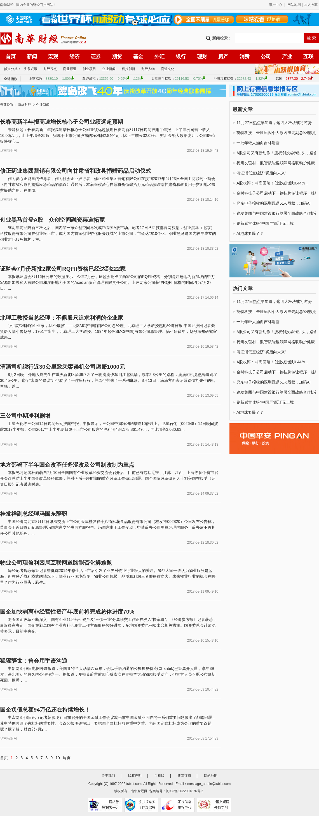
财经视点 (50, 69)
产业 (287, 56)
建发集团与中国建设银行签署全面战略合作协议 (277, 213)
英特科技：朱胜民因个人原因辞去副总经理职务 (277, 132)
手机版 (159, 776)
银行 (181, 56)
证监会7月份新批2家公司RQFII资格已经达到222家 (63, 269)
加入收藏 (311, 5)
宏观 (53, 56)
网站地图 (294, 5)
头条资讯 (30, 69)
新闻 (32, 56)
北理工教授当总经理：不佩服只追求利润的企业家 (61, 318)
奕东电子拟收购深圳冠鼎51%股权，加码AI (273, 203)
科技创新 (128, 69)
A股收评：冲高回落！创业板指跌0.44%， (272, 183)
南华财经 (6, 5)
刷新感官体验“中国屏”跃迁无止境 (265, 223)
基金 (138, 56)
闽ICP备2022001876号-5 (184, 791)
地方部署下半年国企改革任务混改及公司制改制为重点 (67, 465)
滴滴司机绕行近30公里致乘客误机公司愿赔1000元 (62, 367)
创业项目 (89, 69)
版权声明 (135, 776)
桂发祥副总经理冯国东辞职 (33, 514)
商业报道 (69, 69)
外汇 (159, 56)
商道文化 (167, 69)
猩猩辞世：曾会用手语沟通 (33, 661)
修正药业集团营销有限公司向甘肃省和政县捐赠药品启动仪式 (75, 171)
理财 (202, 56)
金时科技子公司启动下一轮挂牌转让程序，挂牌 (277, 193)
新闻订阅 (184, 776)
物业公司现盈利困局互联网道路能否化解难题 (56, 563)
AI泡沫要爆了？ (250, 233)
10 (57, 758)
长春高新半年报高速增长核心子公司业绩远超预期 (61, 122)
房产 (223, 56)
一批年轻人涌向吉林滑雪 (258, 143)
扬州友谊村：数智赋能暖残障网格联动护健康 (275, 163)
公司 (266, 56)
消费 (245, 56)
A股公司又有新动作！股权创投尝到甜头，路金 (276, 153)
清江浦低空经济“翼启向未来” (261, 173)
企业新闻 (109, 69)
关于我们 (108, 776)
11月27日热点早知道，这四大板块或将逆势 (274, 122)
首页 (11, 56)
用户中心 (275, 5)
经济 (74, 56)
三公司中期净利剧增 (25, 416)
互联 (308, 56)
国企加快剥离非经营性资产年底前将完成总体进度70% (67, 612)
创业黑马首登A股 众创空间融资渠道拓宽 (52, 220)
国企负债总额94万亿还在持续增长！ (45, 710)
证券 (96, 56)
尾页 (67, 758)
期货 (117, 56)
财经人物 (148, 69)
